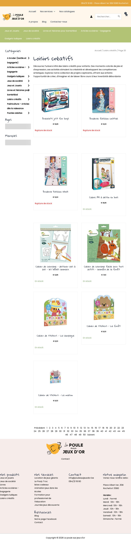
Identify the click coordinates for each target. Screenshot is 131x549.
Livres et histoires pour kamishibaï (18, 92)
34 (76, 431)
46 (66, 434)
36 (85, 431)
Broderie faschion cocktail (104, 118)
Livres (3, 484)
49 (80, 434)
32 (68, 431)
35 (80, 431)
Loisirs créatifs (14, 99)
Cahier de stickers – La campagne (55, 335)
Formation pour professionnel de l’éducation (42, 498)
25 (39, 431)
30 (60, 431)
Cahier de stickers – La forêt (104, 326)
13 (85, 427)
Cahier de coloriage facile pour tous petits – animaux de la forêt (104, 267)
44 (118, 431)
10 (74, 427)
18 (103, 427)
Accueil (98, 50)
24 (35, 431)
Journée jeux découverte (46, 504)
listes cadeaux (41, 484)
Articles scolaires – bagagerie (16, 69)
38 (93, 431)
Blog (36, 515)
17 (100, 427)
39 (97, 431)
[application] (54, 11)
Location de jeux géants (46, 477)
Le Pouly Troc (41, 481)
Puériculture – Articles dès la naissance (18, 106)
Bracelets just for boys (55, 118)
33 (72, 431)
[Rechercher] (119, 17)
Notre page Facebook (45, 519)
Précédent (39, 427)
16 (96, 427)
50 (84, 434)
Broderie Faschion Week (55, 191)
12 (81, 427)
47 (71, 434)
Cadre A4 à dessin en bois (103, 197)
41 (106, 431)
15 (92, 427)
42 (110, 431)
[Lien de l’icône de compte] (91, 17)
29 (56, 431)
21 (115, 427)
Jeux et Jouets (14, 85)
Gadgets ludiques (15, 76)
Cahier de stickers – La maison (55, 395)
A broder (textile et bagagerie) (16, 60)
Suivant (91, 434)
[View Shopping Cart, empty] (126, 16)
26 (43, 431)
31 (64, 431)
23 (123, 427)
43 (114, 431)
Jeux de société (15, 81)
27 (48, 431)
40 (101, 431)
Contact (38, 522)
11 (77, 427)
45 (123, 431)
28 (52, 431)
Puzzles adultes (14, 113)
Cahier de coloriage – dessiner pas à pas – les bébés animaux (55, 267)
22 (118, 427)
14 (88, 427)
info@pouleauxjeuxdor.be (81, 477)
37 (89, 431)
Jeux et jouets (7, 477)
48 (75, 434)
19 (107, 427)
